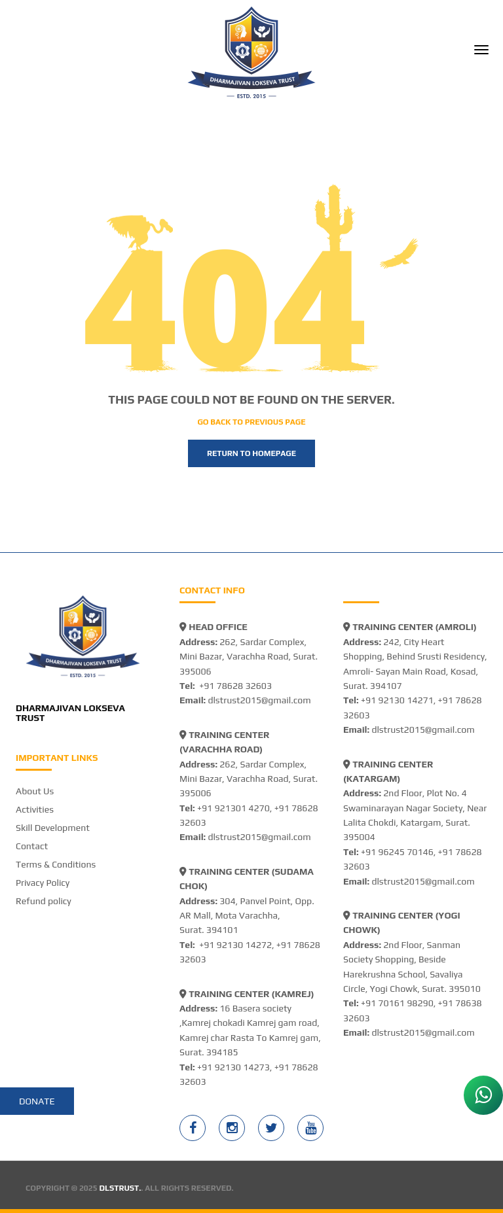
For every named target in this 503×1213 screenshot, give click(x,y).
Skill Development (53, 827)
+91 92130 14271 (397, 700)
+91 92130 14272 (235, 945)
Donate (37, 1101)
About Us (35, 791)
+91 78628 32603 (235, 685)
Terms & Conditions (56, 864)
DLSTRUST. (120, 1188)
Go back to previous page (251, 422)
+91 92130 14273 (233, 1067)
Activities (35, 809)
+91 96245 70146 (397, 852)
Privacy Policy (42, 882)
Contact (32, 846)
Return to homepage (251, 453)
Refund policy (43, 901)
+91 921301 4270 (233, 808)
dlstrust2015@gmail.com (259, 700)
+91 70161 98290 (397, 1003)
